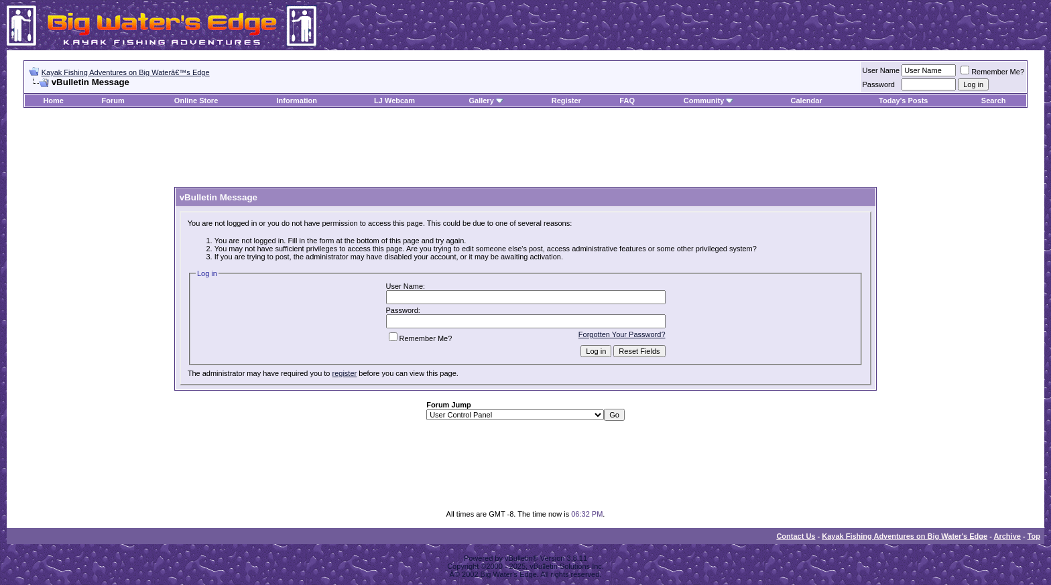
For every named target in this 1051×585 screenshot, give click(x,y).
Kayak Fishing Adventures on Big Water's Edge (904, 536)
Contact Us (795, 536)
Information (297, 100)
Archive (1007, 536)
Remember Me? (992, 72)
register (344, 373)
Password (879, 84)
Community (709, 100)
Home (53, 100)
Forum (113, 100)
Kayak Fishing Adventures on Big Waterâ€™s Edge (126, 72)
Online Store (196, 100)
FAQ (627, 100)
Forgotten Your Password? (622, 334)
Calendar (806, 100)
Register (566, 100)
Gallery (481, 100)
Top (1034, 536)
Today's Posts (903, 100)
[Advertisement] (525, 148)
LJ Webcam (394, 100)
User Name (881, 70)
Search (993, 100)
